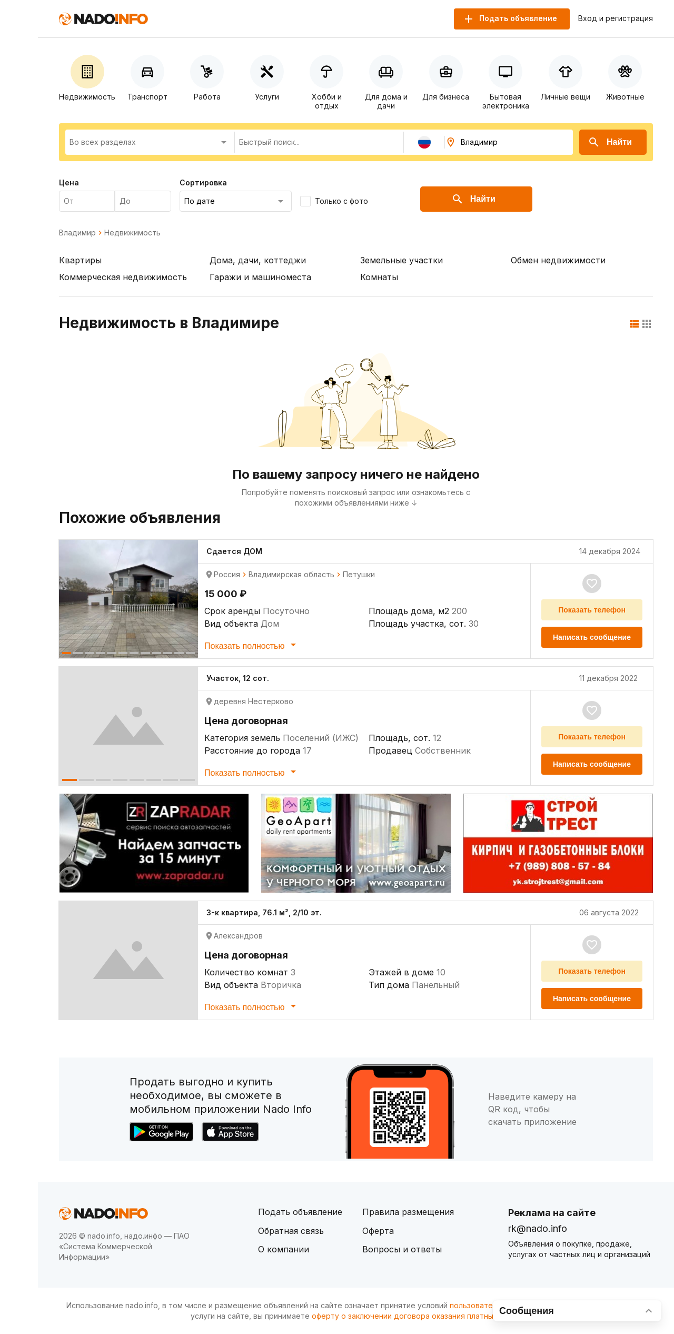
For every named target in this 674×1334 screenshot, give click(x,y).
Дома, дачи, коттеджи (258, 260)
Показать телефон (592, 610)
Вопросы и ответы (402, 1249)
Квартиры (80, 260)
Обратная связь (291, 1231)
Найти (610, 142)
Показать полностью (252, 644)
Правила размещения (408, 1212)
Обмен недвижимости (558, 260)
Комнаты (379, 277)
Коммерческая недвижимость (123, 277)
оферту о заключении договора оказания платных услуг (416, 1315)
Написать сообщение (592, 637)
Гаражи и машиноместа (260, 277)
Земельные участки (401, 260)
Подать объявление (300, 1212)
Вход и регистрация (615, 18)
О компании (283, 1249)
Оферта (378, 1231)
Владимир (77, 233)
